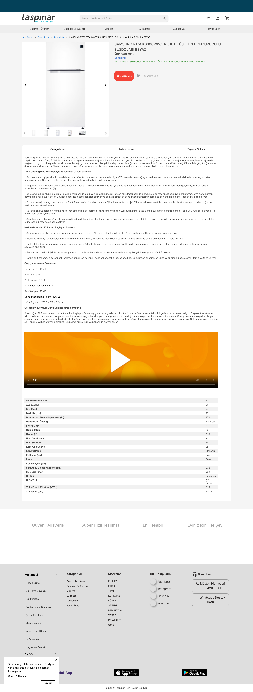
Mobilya (70, 590)
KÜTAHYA (113, 600)
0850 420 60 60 (210, 588)
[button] (41, 574)
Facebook (160, 582)
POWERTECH (115, 620)
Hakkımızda (32, 598)
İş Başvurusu (33, 639)
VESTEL (112, 615)
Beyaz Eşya (72, 605)
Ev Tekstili (71, 595)
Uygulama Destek (35, 647)
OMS (111, 624)
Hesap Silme (33, 582)
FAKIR (111, 586)
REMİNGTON (115, 610)
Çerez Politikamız (35, 615)
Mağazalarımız (34, 623)
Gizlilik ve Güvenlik (36, 590)
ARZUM (112, 605)
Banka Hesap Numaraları (39, 607)
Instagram (160, 589)
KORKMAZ (114, 595)
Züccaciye (72, 600)
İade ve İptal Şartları (37, 631)
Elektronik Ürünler (76, 581)
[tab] (34, 133)
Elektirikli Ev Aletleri (77, 586)
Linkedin (159, 596)
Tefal (111, 590)
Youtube (159, 603)
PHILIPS (112, 581)
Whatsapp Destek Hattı (209, 600)
